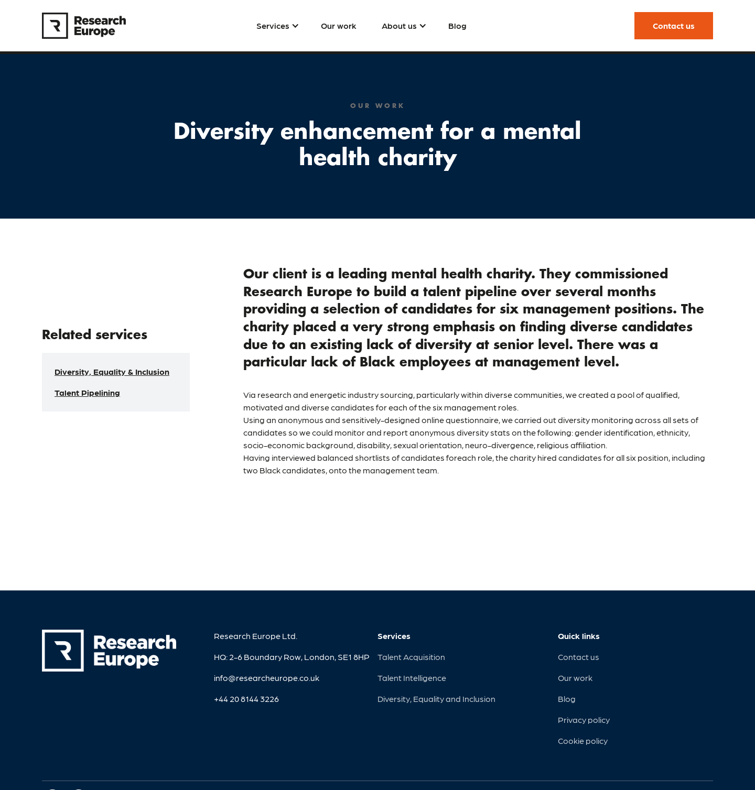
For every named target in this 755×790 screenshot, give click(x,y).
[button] (276, 25)
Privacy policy (584, 719)
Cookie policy (583, 740)
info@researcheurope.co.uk (266, 678)
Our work (575, 678)
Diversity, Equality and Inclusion (436, 699)
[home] (84, 26)
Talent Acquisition (411, 657)
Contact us (578, 657)
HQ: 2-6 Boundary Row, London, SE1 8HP (292, 657)
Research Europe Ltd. (255, 636)
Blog (567, 699)
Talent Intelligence (412, 678)
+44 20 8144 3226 (246, 699)
